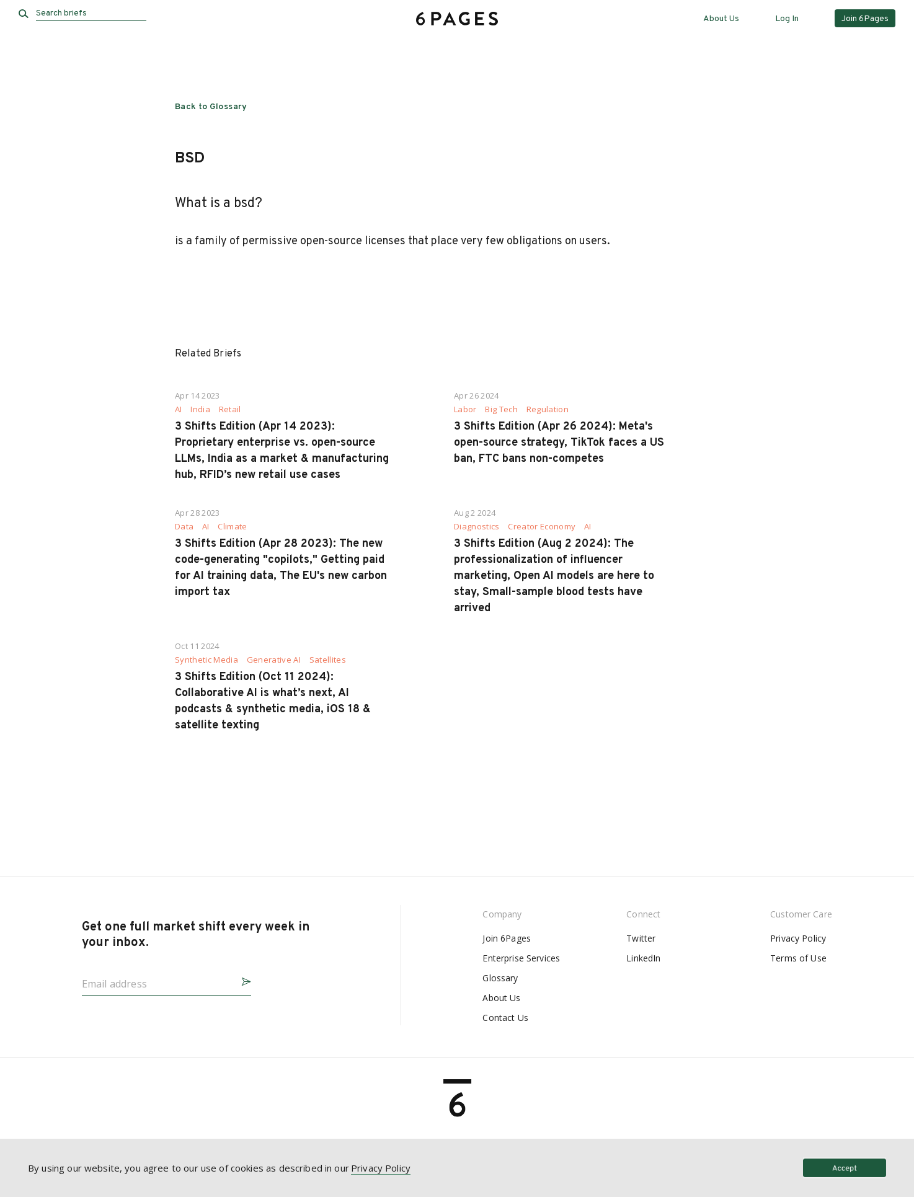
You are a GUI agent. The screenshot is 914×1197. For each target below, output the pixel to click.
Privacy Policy (798, 938)
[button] (241, 979)
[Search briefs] (91, 13)
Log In (787, 19)
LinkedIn (643, 958)
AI (178, 409)
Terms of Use (798, 958)
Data (184, 526)
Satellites (327, 660)
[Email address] (156, 980)
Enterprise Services (521, 958)
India (200, 409)
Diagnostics (477, 526)
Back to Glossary (211, 107)
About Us (721, 19)
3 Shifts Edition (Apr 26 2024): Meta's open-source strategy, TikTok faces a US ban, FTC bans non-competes (559, 443)
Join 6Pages (506, 938)
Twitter (640, 938)
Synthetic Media (206, 660)
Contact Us (505, 1017)
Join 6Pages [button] (865, 19)
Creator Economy (541, 526)
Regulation (547, 409)
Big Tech (501, 409)
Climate (232, 526)
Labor (465, 409)
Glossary (500, 978)
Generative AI (274, 660)
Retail (230, 409)
